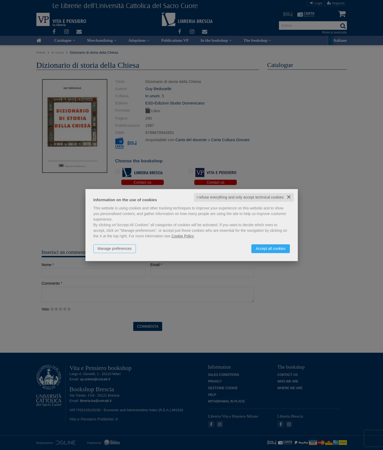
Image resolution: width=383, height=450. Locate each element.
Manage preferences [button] (115, 248)
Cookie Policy (182, 236)
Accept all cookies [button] (270, 248)
